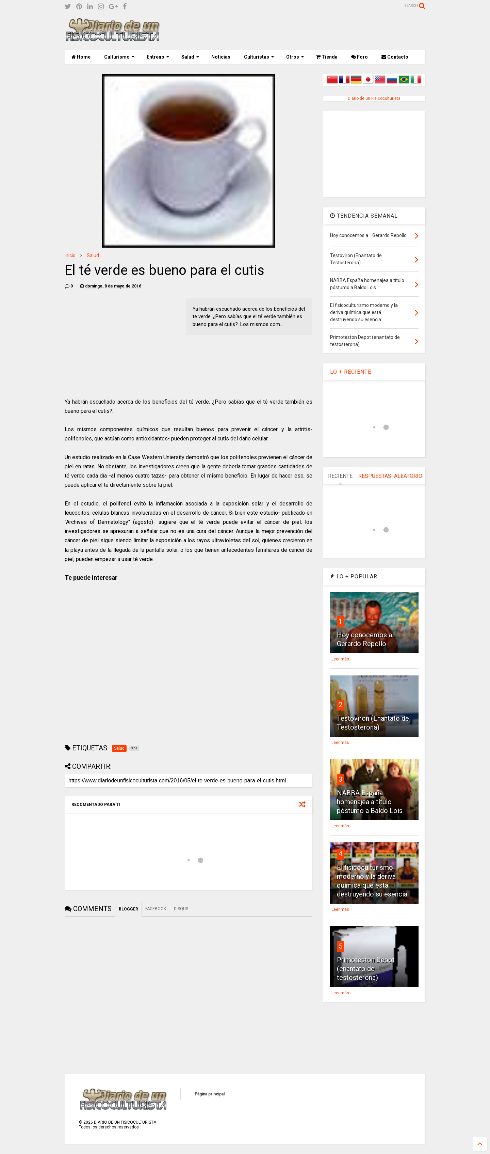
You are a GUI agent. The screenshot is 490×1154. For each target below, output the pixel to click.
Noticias (220, 57)
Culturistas (259, 57)
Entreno (158, 57)
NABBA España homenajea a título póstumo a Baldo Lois (370, 802)
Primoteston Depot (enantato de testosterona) (366, 969)
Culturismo (119, 57)
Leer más (340, 659)
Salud (190, 57)
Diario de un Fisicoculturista (374, 98)
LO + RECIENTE (350, 372)
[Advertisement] (301, 31)
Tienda (327, 57)
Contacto (394, 57)
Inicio (70, 255)
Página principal (210, 1094)
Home (81, 57)
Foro (359, 57)
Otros (295, 57)
